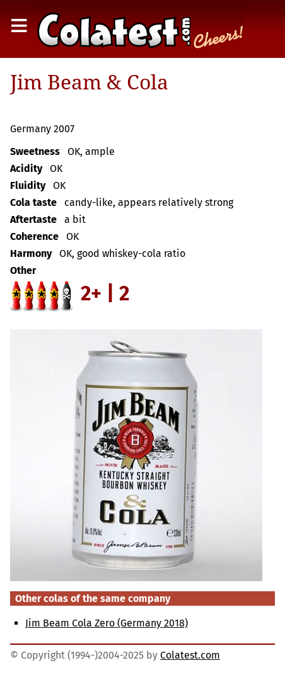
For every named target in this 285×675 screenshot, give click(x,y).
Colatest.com (190, 655)
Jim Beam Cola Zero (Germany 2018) (106, 623)
